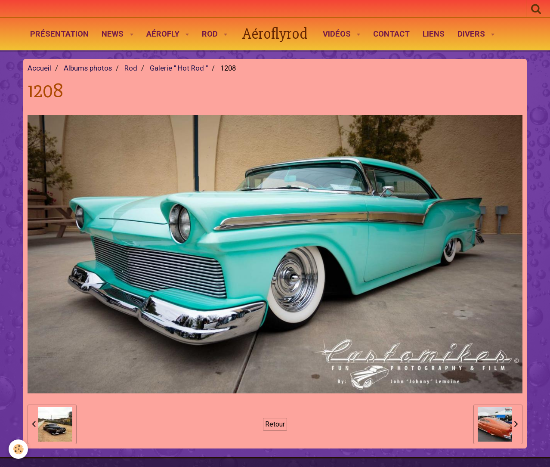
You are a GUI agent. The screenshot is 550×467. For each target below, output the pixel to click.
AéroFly (164, 34)
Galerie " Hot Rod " (179, 68)
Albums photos (88, 68)
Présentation (59, 34)
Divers (472, 34)
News (114, 34)
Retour (275, 424)
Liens (434, 34)
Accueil (39, 68)
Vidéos (338, 34)
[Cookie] (18, 449)
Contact (391, 34)
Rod (211, 34)
